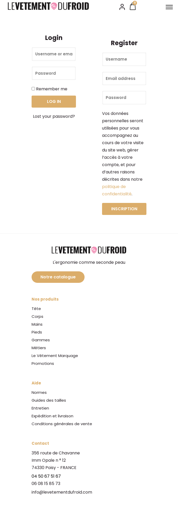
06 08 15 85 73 (46, 484)
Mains (37, 324)
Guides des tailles (49, 400)
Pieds (37, 332)
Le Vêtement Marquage (55, 355)
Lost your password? (54, 116)
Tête (36, 308)
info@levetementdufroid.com (62, 492)
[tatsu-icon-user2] (122, 6)
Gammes (41, 340)
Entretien (40, 408)
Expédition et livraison (52, 416)
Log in (54, 101)
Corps (37, 316)
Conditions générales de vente (62, 423)
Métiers (39, 347)
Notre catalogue (58, 277)
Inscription (124, 209)
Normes (39, 392)
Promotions (43, 363)
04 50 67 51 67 (46, 476)
